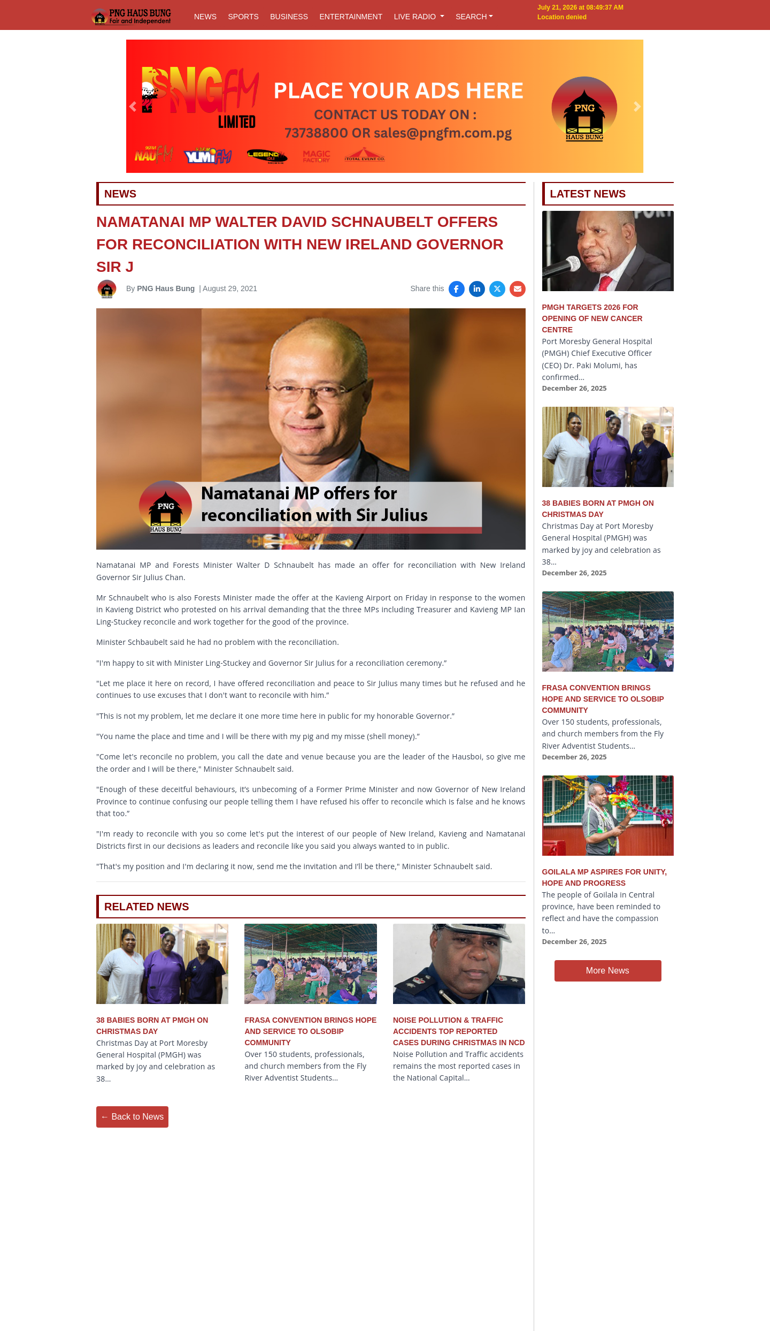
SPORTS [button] (243, 16)
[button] (133, 106)
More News (607, 970)
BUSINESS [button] (289, 16)
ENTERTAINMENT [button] (350, 16)
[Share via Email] (518, 289)
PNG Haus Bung (166, 288)
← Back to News (132, 1116)
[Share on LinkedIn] (477, 289)
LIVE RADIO (416, 16)
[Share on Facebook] (457, 289)
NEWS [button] (205, 16)
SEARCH (471, 16)
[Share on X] (497, 289)
